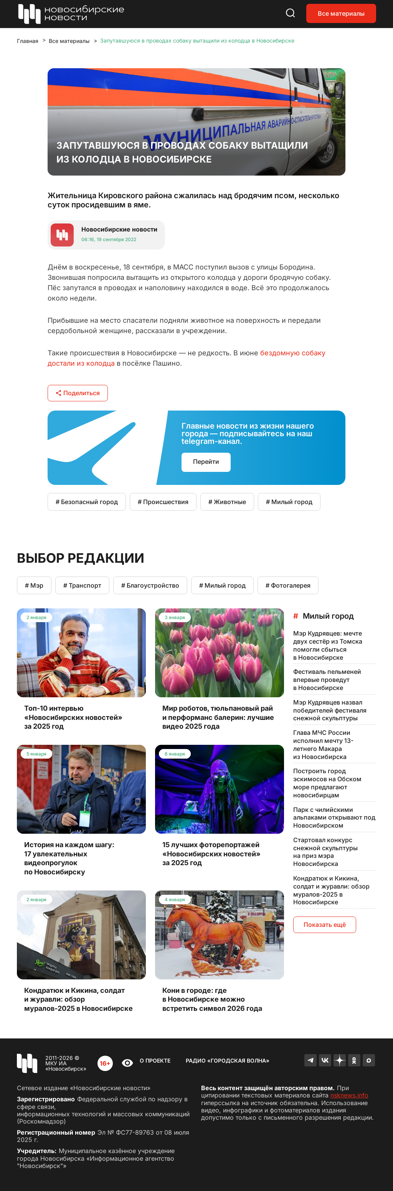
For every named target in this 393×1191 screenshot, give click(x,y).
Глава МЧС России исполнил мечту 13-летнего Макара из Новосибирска (323, 744)
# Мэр (34, 585)
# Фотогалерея (288, 585)
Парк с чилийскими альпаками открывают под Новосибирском (334, 818)
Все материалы (341, 13)
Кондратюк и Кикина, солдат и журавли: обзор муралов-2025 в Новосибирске (331, 890)
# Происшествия (163, 502)
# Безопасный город (87, 502)
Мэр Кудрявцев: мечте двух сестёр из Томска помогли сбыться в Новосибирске (327, 645)
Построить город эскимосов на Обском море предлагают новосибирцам (327, 782)
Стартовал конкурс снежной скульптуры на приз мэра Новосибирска (325, 851)
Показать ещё (325, 924)
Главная (27, 41)
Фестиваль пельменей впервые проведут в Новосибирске (327, 680)
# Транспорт (82, 585)
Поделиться (78, 393)
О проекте (155, 1060)
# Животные (227, 502)
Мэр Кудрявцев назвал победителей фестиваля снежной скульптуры (330, 710)
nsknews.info (349, 1095)
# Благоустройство (150, 585)
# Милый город (289, 502)
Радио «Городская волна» (227, 1060)
